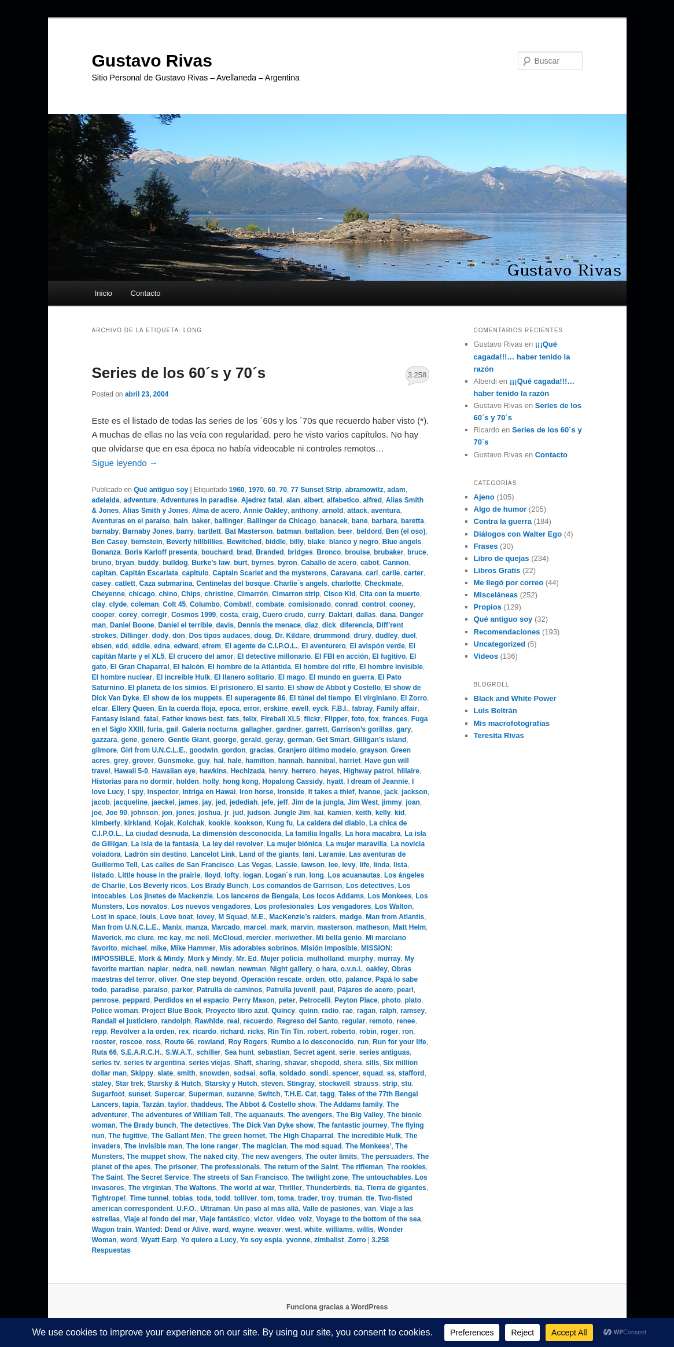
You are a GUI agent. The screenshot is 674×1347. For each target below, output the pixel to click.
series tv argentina (154, 1063)
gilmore (104, 750)
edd (122, 646)
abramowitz (364, 490)
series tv (106, 1063)
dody (160, 636)
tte (370, 1198)
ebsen (102, 646)
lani (309, 854)
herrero (304, 771)
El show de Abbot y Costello (334, 688)
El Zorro (413, 698)
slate (165, 1073)
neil (201, 969)
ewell (300, 708)
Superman (206, 1094)
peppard (136, 1000)
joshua (209, 813)
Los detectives (370, 886)
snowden (215, 1073)
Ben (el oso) (406, 531)
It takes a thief (331, 792)
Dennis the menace (269, 625)
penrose (105, 1000)
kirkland (137, 823)
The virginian (149, 1188)
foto (357, 719)
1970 (256, 490)
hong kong (240, 781)
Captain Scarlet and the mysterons (269, 573)
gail (172, 729)
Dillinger (134, 636)
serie (347, 1052)
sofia (267, 1073)
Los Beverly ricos (158, 886)
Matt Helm (409, 927)
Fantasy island (116, 719)
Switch (269, 1094)
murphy (360, 959)
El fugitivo (389, 656)
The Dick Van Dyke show (273, 1125)
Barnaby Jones (147, 531)
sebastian (273, 1052)
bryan (124, 563)
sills (372, 1063)
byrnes (262, 563)
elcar (100, 708)
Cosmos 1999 (193, 615)
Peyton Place (356, 1000)
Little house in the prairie (159, 875)
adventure (139, 500)
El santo (270, 688)
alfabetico (343, 500)
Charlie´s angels (300, 583)
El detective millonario (274, 656)
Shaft (243, 1063)
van (370, 1209)
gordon (233, 750)
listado (103, 875)
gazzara (104, 740)
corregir (154, 615)
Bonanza (106, 552)
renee (405, 1021)
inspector (163, 792)
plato (412, 1000)
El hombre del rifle (325, 667)
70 (283, 490)
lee (333, 865)
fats (233, 719)
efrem (211, 646)
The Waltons (195, 1188)
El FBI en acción (342, 656)
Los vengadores (344, 906)
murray (389, 959)
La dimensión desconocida (236, 834)
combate (270, 604)
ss (391, 1073)
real (233, 1021)
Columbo (205, 604)
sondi (319, 1073)
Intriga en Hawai (208, 792)
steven (272, 1084)
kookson (248, 823)
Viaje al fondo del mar (160, 1219)
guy (203, 761)
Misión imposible (329, 948)
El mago (291, 677)
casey (101, 583)
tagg (327, 1094)
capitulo (195, 573)
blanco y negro (353, 542)
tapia (130, 1104)
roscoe (131, 1042)
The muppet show (156, 1157)
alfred (372, 500)
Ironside (290, 792)
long (317, 875)
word (128, 1240)
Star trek (129, 1084)
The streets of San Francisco (240, 1177)
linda (381, 865)
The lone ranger (212, 1146)
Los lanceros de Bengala (258, 896)
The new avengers (271, 1157)
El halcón (188, 667)
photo (390, 1000)
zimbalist (329, 1240)
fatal (151, 719)
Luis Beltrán (495, 710)
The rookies (406, 1167)
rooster (104, 1042)
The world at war (247, 1188)
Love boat (176, 917)
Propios (488, 607)
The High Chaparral (301, 1136)
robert (317, 1031)
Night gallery (291, 969)
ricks (256, 1031)
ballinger (228, 521)
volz (305, 1219)
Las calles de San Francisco (187, 865)
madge (351, 917)
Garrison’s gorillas (362, 729)
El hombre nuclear (122, 677)
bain (181, 521)
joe (97, 813)
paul (326, 990)
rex (184, 1031)
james (188, 802)
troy (328, 1198)
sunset (139, 1094)
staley (102, 1084)
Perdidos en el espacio (191, 1000)
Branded (270, 552)
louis (148, 917)
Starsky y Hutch (231, 1084)
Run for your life (399, 1042)
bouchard (217, 552)
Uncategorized (500, 644)
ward (220, 1229)
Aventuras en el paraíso (131, 521)
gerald (250, 740)
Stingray (301, 1084)
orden (315, 979)
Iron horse (257, 792)
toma (285, 1198)
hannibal (321, 761)
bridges (300, 552)
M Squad (232, 917)
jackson (415, 792)
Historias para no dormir (132, 781)
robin (368, 1031)
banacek (334, 521)
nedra (181, 969)
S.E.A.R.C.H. (141, 1052)
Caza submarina (166, 583)
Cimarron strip (296, 594)
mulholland (325, 959)
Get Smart (332, 740)
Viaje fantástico (224, 1219)
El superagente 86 (256, 698)
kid (399, 813)
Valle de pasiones (331, 1209)
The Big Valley (359, 1115)
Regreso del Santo (307, 1021)
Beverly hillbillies (194, 542)
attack (357, 510)
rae (347, 1011)
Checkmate (383, 583)
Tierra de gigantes (396, 1188)
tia (359, 1188)
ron (407, 1031)
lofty (231, 875)
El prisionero (232, 688)
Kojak (164, 823)
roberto (343, 1031)
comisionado (309, 604)
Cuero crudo (282, 615)
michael (134, 948)
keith (363, 813)
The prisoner (175, 1167)
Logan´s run (285, 875)
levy (348, 865)
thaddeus (206, 1104)
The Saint (107, 1177)
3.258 (417, 374)
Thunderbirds (328, 1188)
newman (252, 969)
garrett (316, 729)
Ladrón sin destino (155, 854)
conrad (346, 604)
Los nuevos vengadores (211, 906)
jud (238, 813)
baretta (412, 521)
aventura (385, 510)
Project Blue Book (171, 1011)
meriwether (293, 938)
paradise (125, 990)
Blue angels (401, 542)
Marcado (225, 927)
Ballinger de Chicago (281, 521)
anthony (304, 510)
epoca (229, 708)
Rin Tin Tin (286, 1031)
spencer (345, 1073)
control (373, 604)
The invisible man (153, 1146)
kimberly (106, 823)
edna (162, 646)
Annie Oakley (266, 510)
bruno (102, 563)
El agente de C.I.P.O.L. (261, 646)
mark (278, 927)
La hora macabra (372, 834)
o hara (326, 969)
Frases (486, 546)
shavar (295, 1063)
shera (352, 1063)
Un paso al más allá (266, 1209)
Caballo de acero (328, 563)
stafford (412, 1073)
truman (350, 1198)
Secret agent (314, 1052)
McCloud (227, 938)
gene (129, 740)
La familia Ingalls (313, 834)
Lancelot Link (212, 854)
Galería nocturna (209, 729)
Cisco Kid (339, 594)
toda (204, 1198)
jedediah (244, 802)
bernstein (147, 542)
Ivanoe (369, 792)
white (313, 1229)
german (300, 740)
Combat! (238, 604)
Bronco (328, 552)
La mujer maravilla (356, 844)
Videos (486, 656)
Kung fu (280, 823)
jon (167, 813)
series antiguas (384, 1052)
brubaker (388, 552)
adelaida (106, 500)
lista (400, 865)
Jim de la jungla (318, 802)
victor (263, 1219)
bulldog (175, 563)
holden (187, 781)
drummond (332, 636)
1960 (237, 490)
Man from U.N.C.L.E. (125, 927)
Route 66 (179, 1042)
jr (226, 813)
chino (168, 594)
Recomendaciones (507, 631)
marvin (301, 927)
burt (240, 563)
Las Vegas (255, 865)
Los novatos (147, 906)
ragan (366, 1011)
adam (396, 490)
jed (221, 802)
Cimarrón (252, 594)
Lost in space (114, 917)
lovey (206, 917)
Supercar (169, 1094)
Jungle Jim (292, 813)
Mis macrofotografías (512, 723)
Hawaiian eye (174, 771)
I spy (135, 792)
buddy (148, 563)
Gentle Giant (188, 740)
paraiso (155, 990)
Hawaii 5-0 (131, 771)
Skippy (142, 1073)
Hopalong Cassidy (292, 781)
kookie (219, 823)
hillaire (408, 771)
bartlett (209, 531)
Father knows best (192, 719)
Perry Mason (254, 1000)
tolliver (245, 1198)
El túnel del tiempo (320, 698)
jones (185, 813)
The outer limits (331, 1157)
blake (316, 542)
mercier (258, 938)
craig (250, 615)
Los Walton (393, 906)
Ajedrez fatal (261, 500)
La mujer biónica (294, 844)
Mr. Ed (246, 959)
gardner (289, 729)
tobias (182, 1198)
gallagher (256, 729)
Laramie (332, 854)
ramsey (412, 1011)
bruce (416, 552)
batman (289, 531)
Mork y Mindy (210, 959)
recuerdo (258, 1021)
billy (297, 542)
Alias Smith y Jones (155, 510)
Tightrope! (109, 1198)
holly (211, 781)
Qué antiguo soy (161, 490)
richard (232, 1031)
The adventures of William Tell (181, 1115)
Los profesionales (284, 906)
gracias (261, 750)
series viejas (209, 1063)
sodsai (244, 1073)
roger (390, 1031)
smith (186, 1073)
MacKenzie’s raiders (302, 917)
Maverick (106, 938)
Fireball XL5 (280, 719)
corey (128, 615)
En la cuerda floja (186, 708)
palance (358, 979)
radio (330, 1011)
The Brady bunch (148, 1125)
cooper (103, 615)
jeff (282, 802)
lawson (313, 865)
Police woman (115, 1011)
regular (354, 1021)
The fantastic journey (353, 1125)
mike (159, 948)
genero (152, 740)
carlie (391, 573)
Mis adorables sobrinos (258, 948)
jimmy (392, 802)
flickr (312, 719)
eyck (320, 708)
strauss (365, 1084)
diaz (311, 625)
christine (218, 594)
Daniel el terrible (185, 625)
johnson (145, 813)
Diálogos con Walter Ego (518, 534)
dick (329, 625)
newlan (223, 969)
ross (153, 1042)
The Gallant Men (178, 1136)
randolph (176, 1021)
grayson (373, 750)
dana (388, 615)
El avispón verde (376, 646)
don (178, 636)
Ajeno (484, 497)
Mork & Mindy (161, 959)
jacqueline (131, 802)
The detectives (204, 1125)
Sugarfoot (108, 1094)
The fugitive (127, 1136)
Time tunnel (149, 1198)
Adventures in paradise (198, 500)
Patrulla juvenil (290, 990)
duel (409, 636)
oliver (168, 979)
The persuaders (386, 1157)
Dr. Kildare (292, 636)
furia (155, 729)
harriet (349, 761)
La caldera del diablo (331, 823)
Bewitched (244, 542)
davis (225, 625)
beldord (369, 531)
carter (413, 573)
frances (394, 719)
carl (372, 573)
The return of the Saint (301, 1167)
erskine (275, 708)
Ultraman (215, 1209)
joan (413, 802)
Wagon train (112, 1229)
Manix (172, 927)
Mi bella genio (339, 938)
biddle (276, 542)
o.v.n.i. (351, 969)
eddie (141, 646)
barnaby (105, 531)
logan (252, 875)
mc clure (140, 938)
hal (218, 761)
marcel (255, 927)
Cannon (396, 563)
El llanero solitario (244, 677)
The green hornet (237, 1136)
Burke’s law (210, 563)
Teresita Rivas (499, 735)
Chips (190, 594)
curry (316, 615)
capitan (104, 573)
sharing (267, 1063)
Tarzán (153, 1104)
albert (313, 500)
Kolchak (191, 823)
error (252, 708)
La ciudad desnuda (157, 834)
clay (98, 604)
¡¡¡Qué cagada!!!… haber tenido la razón (522, 356)
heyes (330, 771)
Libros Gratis (497, 570)
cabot (369, 563)
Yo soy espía (261, 1240)
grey (121, 761)
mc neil (197, 938)
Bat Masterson (249, 531)
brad (244, 552)
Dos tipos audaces (220, 636)
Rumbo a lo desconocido (312, 1042)
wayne (243, 1229)
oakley (376, 969)
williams (339, 1229)
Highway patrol (368, 771)
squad (373, 1073)
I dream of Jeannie (377, 781)
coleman (145, 604)
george (225, 740)
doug (262, 636)
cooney (401, 604)
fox (374, 719)
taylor (177, 1104)
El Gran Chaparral (140, 667)
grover (143, 761)
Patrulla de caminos (229, 990)
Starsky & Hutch (174, 1084)
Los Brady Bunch (219, 886)
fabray (362, 708)
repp (99, 1031)
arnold (333, 510)
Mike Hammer (193, 948)
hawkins (213, 771)
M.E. (258, 917)
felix (250, 719)
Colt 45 (174, 604)
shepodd (325, 1063)
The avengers (310, 1115)
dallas (365, 615)
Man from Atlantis (395, 917)
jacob (101, 802)
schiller (208, 1052)
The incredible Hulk (369, 1136)
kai (319, 813)
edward (186, 646)
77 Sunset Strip (316, 490)
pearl (405, 990)
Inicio (103, 293)
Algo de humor (500, 509)
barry (185, 531)
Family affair (397, 708)
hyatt (335, 781)
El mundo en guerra (341, 677)
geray (274, 740)
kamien (339, 813)
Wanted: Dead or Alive (171, 1229)
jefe (268, 802)
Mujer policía (282, 959)
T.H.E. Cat (300, 1094)
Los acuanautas (354, 875)
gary (403, 729)
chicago (142, 594)
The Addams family (351, 1104)
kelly (383, 813)
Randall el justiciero (124, 1021)
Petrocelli (314, 1000)
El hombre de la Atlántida (249, 667)
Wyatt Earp (159, 1240)
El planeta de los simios (167, 688)
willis (365, 1229)
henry (278, 771)
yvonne (298, 1240)
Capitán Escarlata (149, 573)
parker (182, 990)
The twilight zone (320, 1177)
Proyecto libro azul (236, 1011)
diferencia (356, 625)
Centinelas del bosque (233, 583)
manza (196, 927)
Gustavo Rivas (152, 60)
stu (406, 1084)
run (363, 1042)
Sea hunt (239, 1052)
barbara (384, 521)
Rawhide (209, 1021)
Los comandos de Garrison (297, 886)
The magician (264, 1146)
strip (389, 1084)
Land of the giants (269, 854)
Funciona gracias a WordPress (337, 1307)
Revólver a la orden (143, 1031)
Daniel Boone (132, 625)
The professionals (230, 1167)
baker (200, 521)
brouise (357, 552)
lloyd (212, 875)
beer (345, 531)
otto (335, 979)
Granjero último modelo (317, 750)
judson (258, 813)
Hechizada (248, 771)
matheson (372, 927)
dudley (386, 636)
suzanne (240, 1094)
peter (286, 1000)
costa (229, 615)
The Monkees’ (368, 1146)
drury (362, 636)
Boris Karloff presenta (160, 552)
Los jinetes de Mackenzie (171, 896)
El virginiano (375, 698)
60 (271, 490)
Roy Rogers (248, 1042)
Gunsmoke (176, 761)
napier (158, 969)
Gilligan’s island (380, 740)
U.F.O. (186, 1209)
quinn (308, 1011)
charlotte (346, 583)
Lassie (286, 865)
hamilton (259, 761)
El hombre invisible (391, 667)
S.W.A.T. (179, 1052)
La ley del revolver (232, 844)
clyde (118, 604)
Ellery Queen (133, 708)
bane (360, 521)
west (293, 1229)
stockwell (334, 1084)
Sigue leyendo (125, 463)
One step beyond (209, 979)
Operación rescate (271, 979)
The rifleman (362, 1167)
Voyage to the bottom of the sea (368, 1219)
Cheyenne (108, 594)
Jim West (363, 802)
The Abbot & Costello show (271, 1104)
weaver (269, 1229)
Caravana (346, 573)
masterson (334, 927)
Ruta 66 (104, 1052)
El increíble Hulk (183, 677)
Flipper (336, 719)
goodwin (203, 750)
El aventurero (323, 646)
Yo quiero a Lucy (209, 1240)
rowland (211, 1042)
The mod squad (316, 1146)
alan (293, 500)
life (364, 865)
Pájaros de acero (365, 990)
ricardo (204, 1031)
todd (222, 1198)
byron (287, 563)
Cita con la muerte (389, 594)
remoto (381, 1021)
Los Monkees (390, 896)
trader (308, 1198)
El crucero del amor (200, 656)
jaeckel (163, 802)
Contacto (146, 293)
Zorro (357, 1240)
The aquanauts (259, 1115)
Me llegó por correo (509, 582)
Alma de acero (216, 510)
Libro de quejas (501, 558)
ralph (388, 1011)
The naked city (213, 1157)
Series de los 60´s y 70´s (179, 372)
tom (267, 1198)
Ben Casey (109, 542)
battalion (319, 531)
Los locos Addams (333, 896)
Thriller (291, 1188)
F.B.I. (340, 708)
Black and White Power (515, 698)
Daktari (340, 615)
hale (234, 761)
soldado (292, 1073)
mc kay (170, 938)
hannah (290, 761)
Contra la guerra (503, 521)
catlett (125, 583)
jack (390, 792)
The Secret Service (158, 1177)
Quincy (283, 1011)
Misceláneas (496, 594)
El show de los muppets (182, 698)
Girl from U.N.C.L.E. (153, 750)
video (285, 1219)
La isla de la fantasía (165, 844)
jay (207, 802)
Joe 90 (116, 813)
